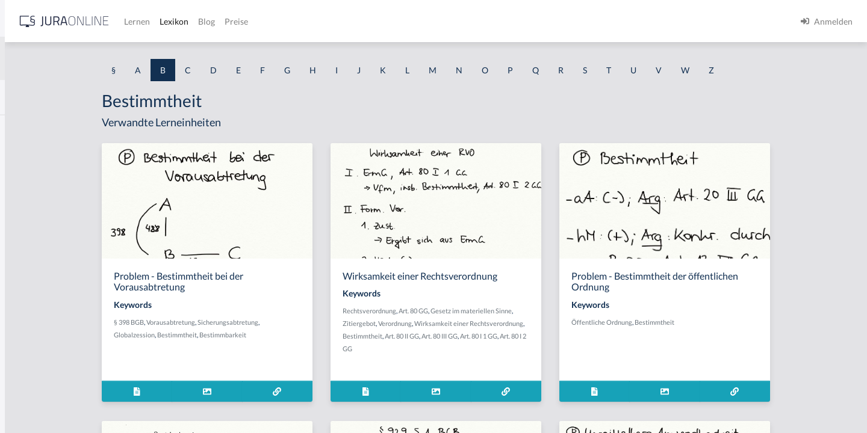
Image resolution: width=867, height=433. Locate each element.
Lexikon (361, 21)
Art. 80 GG (509, 311)
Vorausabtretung (270, 322)
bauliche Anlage (39, 317)
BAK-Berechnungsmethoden (63, 155)
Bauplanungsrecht (44, 398)
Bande (21, 209)
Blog (394, 21)
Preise (424, 21)
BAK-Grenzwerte (42, 182)
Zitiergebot (454, 323)
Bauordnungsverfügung (54, 371)
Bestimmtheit (277, 335)
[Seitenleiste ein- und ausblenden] (173, 18)
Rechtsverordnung (465, 311)
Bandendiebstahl (41, 236)
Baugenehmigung (42, 290)
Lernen (325, 21)
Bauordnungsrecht (44, 344)
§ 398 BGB (229, 322)
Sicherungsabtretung (327, 322)
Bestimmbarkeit (322, 335)
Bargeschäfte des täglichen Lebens (73, 263)
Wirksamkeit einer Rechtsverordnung (564, 323)
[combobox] (96, 58)
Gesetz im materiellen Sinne (567, 311)
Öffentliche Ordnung (693, 322)
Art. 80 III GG (535, 336)
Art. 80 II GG (497, 336)
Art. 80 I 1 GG (574, 336)
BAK (18, 128)
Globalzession (234, 335)
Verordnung (491, 323)
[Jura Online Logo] (252, 21)
